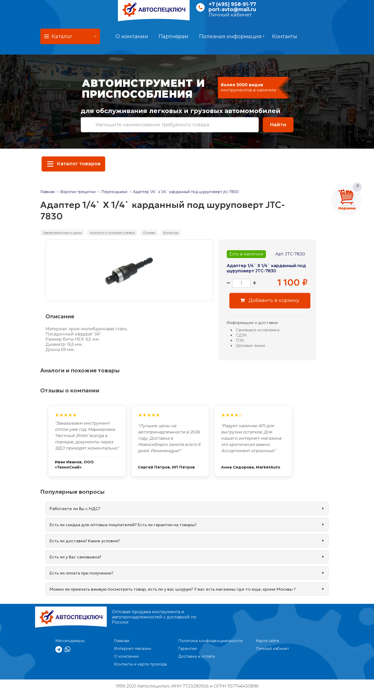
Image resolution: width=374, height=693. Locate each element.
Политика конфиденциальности (210, 640)
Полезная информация (232, 36)
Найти (278, 125)
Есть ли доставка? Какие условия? (85, 540)
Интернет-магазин (132, 648)
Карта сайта (267, 640)
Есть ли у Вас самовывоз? (75, 556)
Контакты (284, 36)
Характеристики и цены (62, 232)
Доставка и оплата (196, 656)
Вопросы (171, 232)
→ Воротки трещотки (76, 191)
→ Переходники (112, 191)
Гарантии (187, 648)
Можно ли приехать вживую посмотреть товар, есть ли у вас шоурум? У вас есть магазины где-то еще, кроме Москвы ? (173, 589)
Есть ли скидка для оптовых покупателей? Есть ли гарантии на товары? (123, 524)
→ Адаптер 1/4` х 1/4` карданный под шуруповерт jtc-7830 (183, 191)
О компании (132, 36)
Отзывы (149, 232)
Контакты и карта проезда (140, 664)
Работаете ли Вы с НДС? (75, 508)
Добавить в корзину (269, 300)
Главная (47, 191)
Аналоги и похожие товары (112, 232)
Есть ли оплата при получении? (81, 573)
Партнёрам (173, 36)
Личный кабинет (230, 15)
